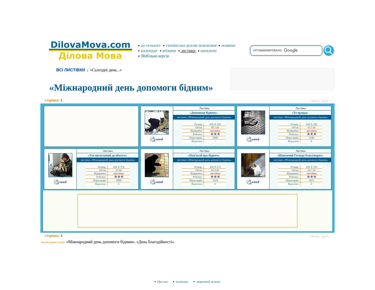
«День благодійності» (155, 242)
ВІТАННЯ (168, 51)
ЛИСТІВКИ (187, 51)
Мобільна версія (154, 56)
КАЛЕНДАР (148, 51)
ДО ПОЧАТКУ (149, 45)
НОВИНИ (227, 45)
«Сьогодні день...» (106, 70)
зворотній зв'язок (207, 281)
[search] (286, 51)
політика (181, 281)
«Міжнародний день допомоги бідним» (100, 242)
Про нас (161, 281)
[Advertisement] (187, 17)
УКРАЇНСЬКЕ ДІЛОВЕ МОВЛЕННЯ (190, 45)
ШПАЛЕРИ (207, 51)
